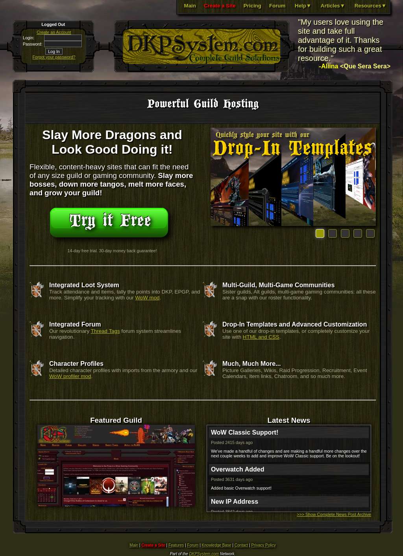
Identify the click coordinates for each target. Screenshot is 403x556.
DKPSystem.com (204, 554)
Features (176, 545)
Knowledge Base (216, 545)
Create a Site (220, 6)
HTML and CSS (261, 337)
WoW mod (147, 298)
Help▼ (303, 6)
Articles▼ (333, 6)
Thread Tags (105, 331)
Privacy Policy (263, 545)
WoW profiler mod (70, 376)
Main (190, 6)
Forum (277, 6)
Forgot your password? (54, 57)
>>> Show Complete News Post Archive (334, 514)
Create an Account (54, 32)
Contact (241, 545)
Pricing (252, 6)
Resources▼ (370, 6)
